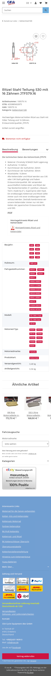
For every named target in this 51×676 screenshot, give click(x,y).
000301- (41, 274)
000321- (32, 270)
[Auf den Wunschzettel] (43, 36)
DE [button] (27, 3)
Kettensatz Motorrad (11, 521)
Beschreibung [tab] (10, 149)
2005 (31, 245)
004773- (32, 301)
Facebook (16, 647)
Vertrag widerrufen (25, 656)
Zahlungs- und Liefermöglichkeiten (18, 614)
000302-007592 (35, 309)
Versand (33, 661)
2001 (31, 253)
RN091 (32, 346)
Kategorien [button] (8, 461)
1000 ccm (33, 263)
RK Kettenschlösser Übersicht (15, 541)
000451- (41, 270)
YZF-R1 (32, 323)
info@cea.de (32, 453)
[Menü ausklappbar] (3, 1)
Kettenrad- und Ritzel (12, 536)
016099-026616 (35, 305)
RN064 (32, 342)
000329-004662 (35, 293)
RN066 (39, 334)
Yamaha (33, 352)
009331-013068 (35, 285)
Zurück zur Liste (10, 21)
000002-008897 (35, 281)
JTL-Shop (30, 672)
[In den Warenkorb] (4, 28)
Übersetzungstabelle (11, 546)
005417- (32, 278)
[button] (35, 3)
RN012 (39, 330)
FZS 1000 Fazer (35, 319)
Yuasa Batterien (9, 561)
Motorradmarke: (9, 438)
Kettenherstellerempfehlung (15, 551)
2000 (37, 253)
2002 (37, 249)
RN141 (32, 334)
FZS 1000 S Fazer (36, 316)
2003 (31, 249)
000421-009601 (35, 297)
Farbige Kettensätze (11, 526)
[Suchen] (46, 10)
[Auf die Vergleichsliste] (36, 36)
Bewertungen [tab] (30, 149)
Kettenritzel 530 (19, 110)
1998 (37, 257)
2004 (37, 245)
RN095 (39, 342)
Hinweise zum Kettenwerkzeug (16, 556)
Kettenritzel (34, 358)
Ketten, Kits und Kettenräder (15, 516)
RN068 (32, 338)
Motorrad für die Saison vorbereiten (18, 511)
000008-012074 (35, 289)
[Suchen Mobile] (22, 10)
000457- (32, 274)
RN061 (39, 338)
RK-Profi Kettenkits (10, 531)
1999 (31, 257)
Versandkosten (9, 611)
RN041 (32, 330)
